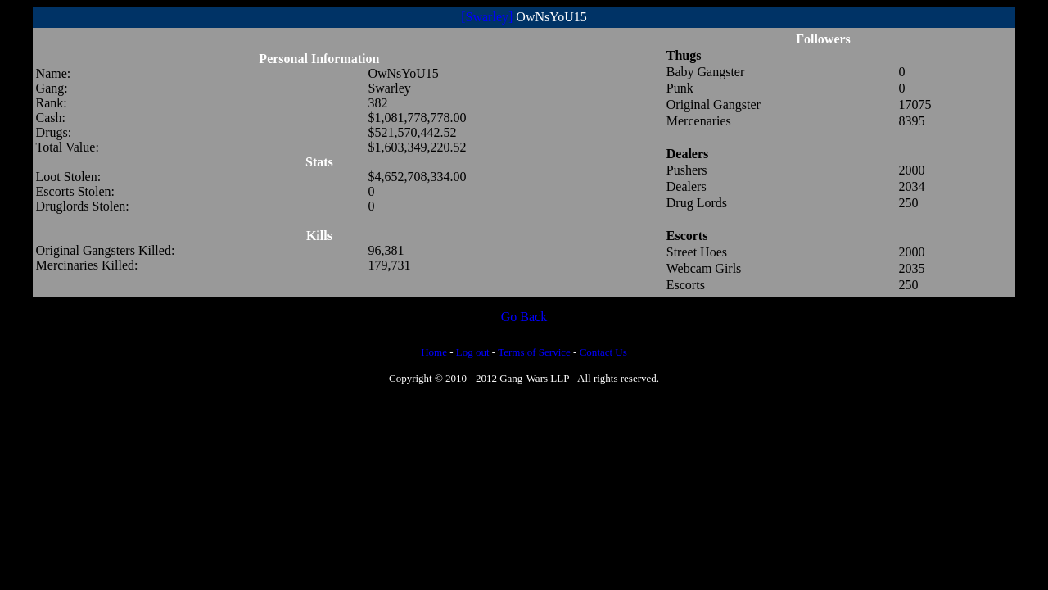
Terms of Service (534, 352)
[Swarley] (487, 17)
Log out (473, 352)
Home (434, 352)
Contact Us (603, 352)
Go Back (524, 317)
